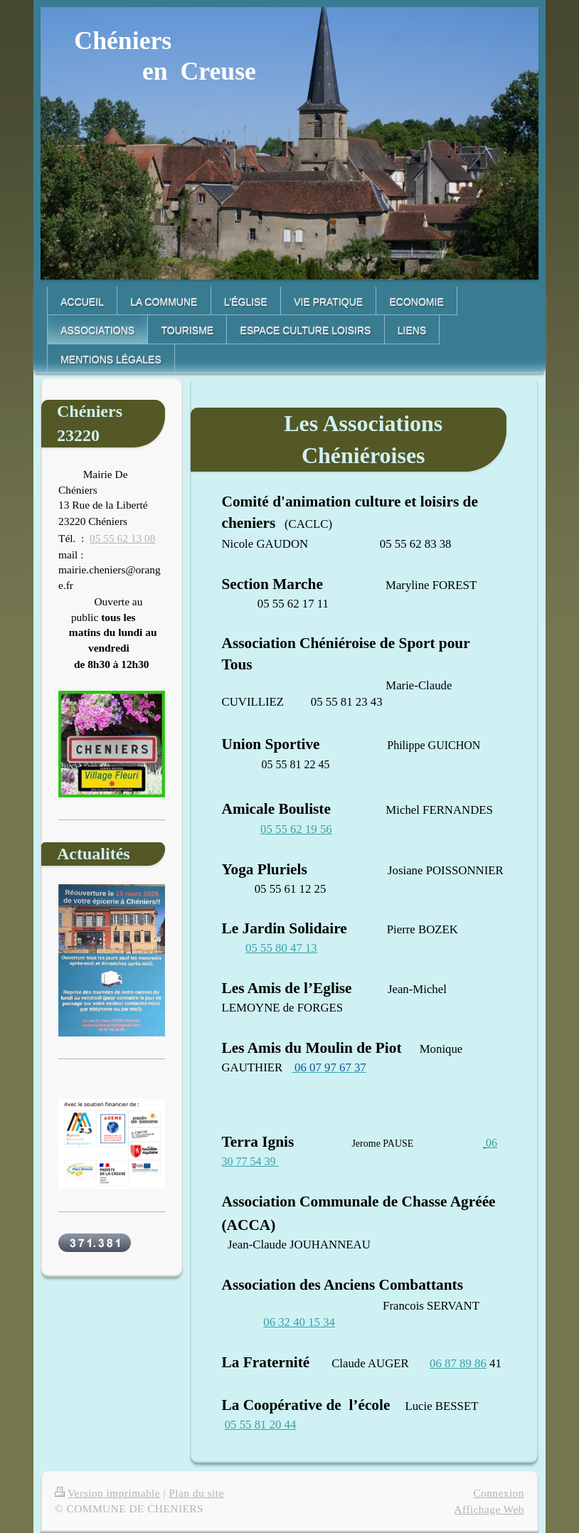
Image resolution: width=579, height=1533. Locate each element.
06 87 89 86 (458, 1363)
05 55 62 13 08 (122, 538)
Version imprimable (107, 1493)
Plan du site (196, 1493)
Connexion (498, 1493)
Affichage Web (489, 1509)
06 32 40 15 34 (299, 1322)
